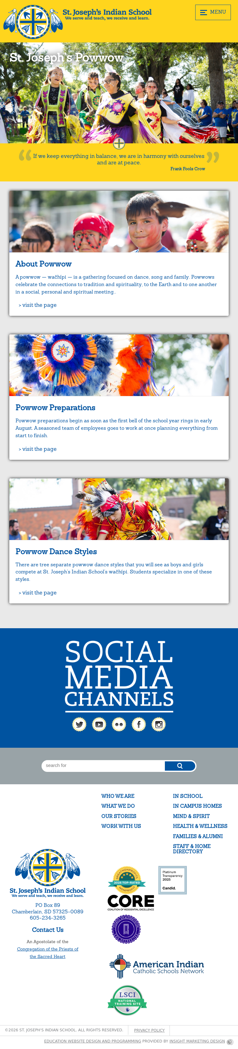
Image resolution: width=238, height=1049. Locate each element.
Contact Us (48, 930)
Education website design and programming (92, 1041)
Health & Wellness (200, 826)
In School (187, 796)
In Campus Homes (197, 806)
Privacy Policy (149, 1030)
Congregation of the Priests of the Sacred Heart (47, 953)
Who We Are (117, 796)
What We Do (118, 806)
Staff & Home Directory (191, 849)
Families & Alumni (198, 836)
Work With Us (121, 826)
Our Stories (118, 816)
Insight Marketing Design (197, 1041)
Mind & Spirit (191, 816)
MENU (213, 12)
